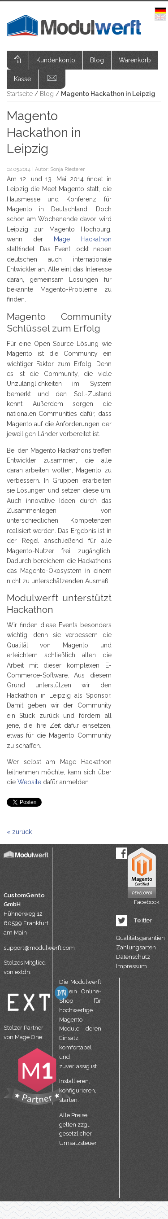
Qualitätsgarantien (140, 938)
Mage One (28, 1037)
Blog (97, 60)
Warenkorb (135, 60)
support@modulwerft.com (28, 947)
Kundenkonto (55, 60)
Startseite (20, 93)
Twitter (143, 920)
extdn (22, 972)
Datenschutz (133, 956)
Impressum (131, 966)
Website (29, 782)
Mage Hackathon (82, 239)
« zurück (19, 831)
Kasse (22, 79)
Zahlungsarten (136, 947)
